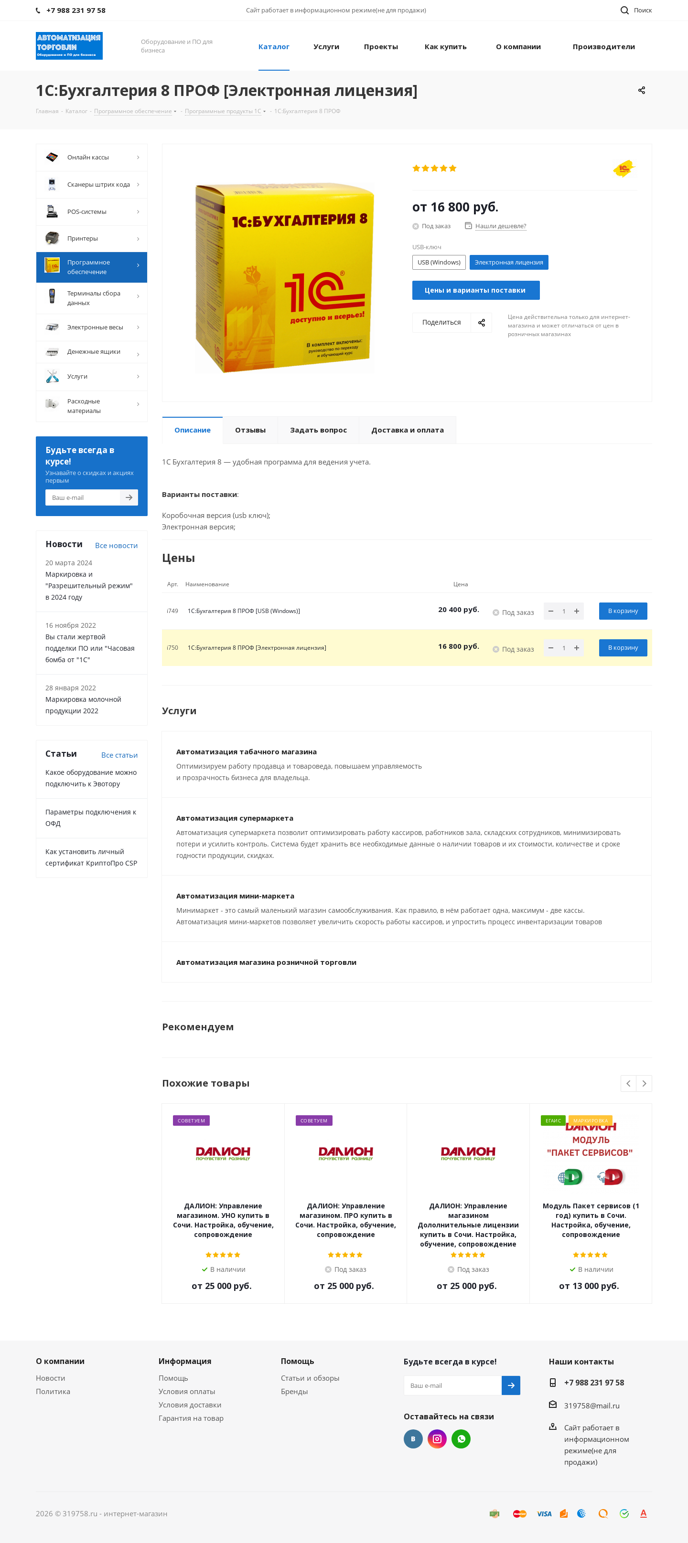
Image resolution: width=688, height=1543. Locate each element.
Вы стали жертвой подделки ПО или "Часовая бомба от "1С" (90, 648)
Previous (629, 1084)
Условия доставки (190, 1404)
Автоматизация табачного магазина (246, 751)
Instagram (437, 1438)
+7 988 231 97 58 (594, 1382)
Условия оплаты (187, 1391)
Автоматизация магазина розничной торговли (266, 962)
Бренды (294, 1391)
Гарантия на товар (191, 1418)
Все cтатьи (119, 755)
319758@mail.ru (592, 1405)
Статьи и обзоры (310, 1378)
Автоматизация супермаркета (234, 818)
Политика (53, 1391)
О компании (60, 1361)
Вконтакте (413, 1438)
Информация (185, 1361)
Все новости (116, 545)
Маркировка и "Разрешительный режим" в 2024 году (89, 586)
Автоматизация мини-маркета (235, 895)
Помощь (173, 1378)
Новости (50, 1378)
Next (644, 1084)
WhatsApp (461, 1438)
